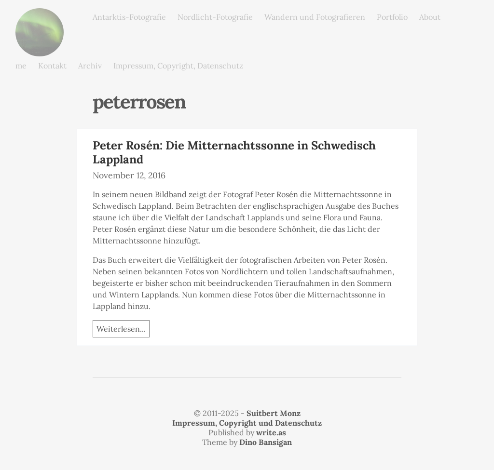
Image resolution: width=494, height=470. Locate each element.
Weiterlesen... (121, 329)
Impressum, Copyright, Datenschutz (178, 65)
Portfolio (392, 17)
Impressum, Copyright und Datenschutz (247, 423)
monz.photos (39, 15)
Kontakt (52, 65)
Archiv (90, 65)
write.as (271, 432)
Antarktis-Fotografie (129, 17)
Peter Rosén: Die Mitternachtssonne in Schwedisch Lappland (234, 152)
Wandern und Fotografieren (314, 17)
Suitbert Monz (274, 413)
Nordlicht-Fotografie (215, 17)
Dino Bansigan (265, 442)
